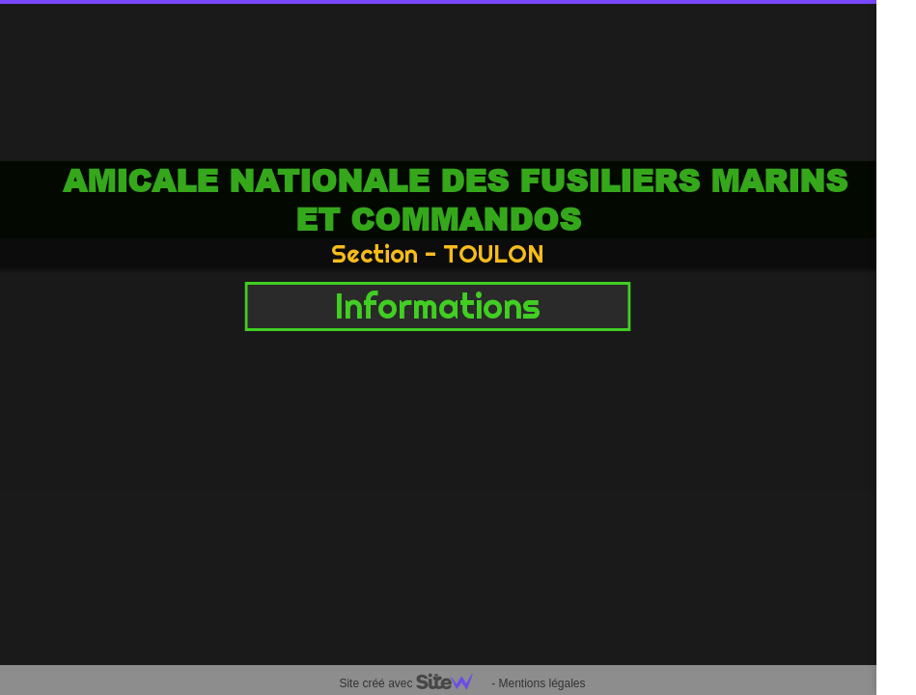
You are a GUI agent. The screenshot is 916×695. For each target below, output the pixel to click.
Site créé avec (413, 683)
